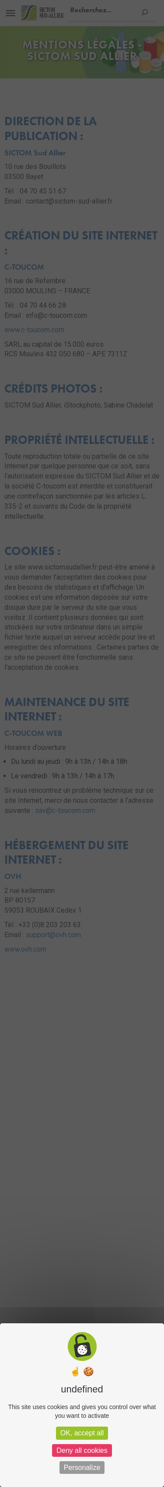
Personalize (82, 1467)
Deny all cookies (82, 1450)
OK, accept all (82, 1433)
